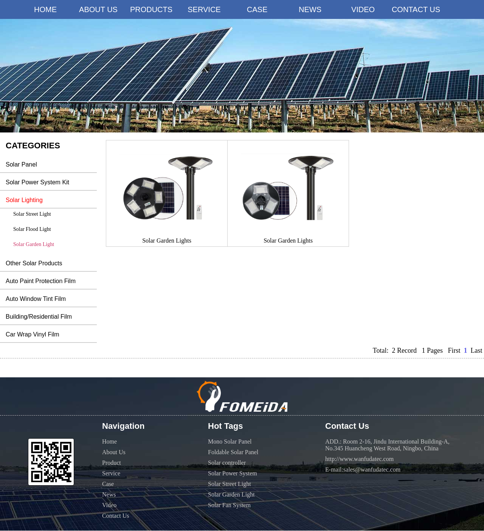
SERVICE (204, 9)
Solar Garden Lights (166, 240)
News (109, 494)
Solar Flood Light (32, 229)
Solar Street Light (32, 214)
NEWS (310, 9)
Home (109, 441)
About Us (114, 452)
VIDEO (363, 9)
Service (111, 473)
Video (109, 505)
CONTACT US (416, 9)
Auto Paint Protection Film (41, 281)
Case (108, 484)
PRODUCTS (151, 9)
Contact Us (115, 515)
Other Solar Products (34, 263)
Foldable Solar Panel (233, 452)
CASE (257, 9)
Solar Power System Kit (37, 182)
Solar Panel (21, 164)
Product (111, 462)
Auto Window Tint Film (36, 299)
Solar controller (227, 462)
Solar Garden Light (33, 244)
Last (476, 350)
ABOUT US (98, 9)
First (454, 350)
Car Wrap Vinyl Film (32, 334)
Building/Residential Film (39, 316)
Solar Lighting (24, 200)
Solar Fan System (229, 505)
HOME (45, 9)
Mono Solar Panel (230, 441)
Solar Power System (232, 473)
